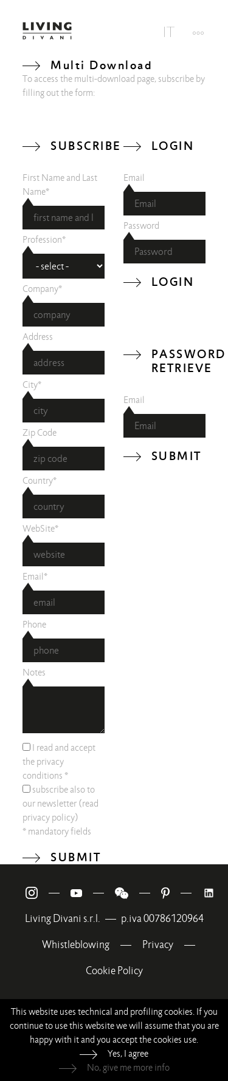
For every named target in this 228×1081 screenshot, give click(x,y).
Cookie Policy (114, 970)
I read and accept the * (58, 761)
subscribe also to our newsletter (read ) (60, 803)
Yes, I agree (128, 1053)
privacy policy (48, 817)
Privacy (157, 944)
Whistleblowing (75, 944)
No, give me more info (128, 1067)
